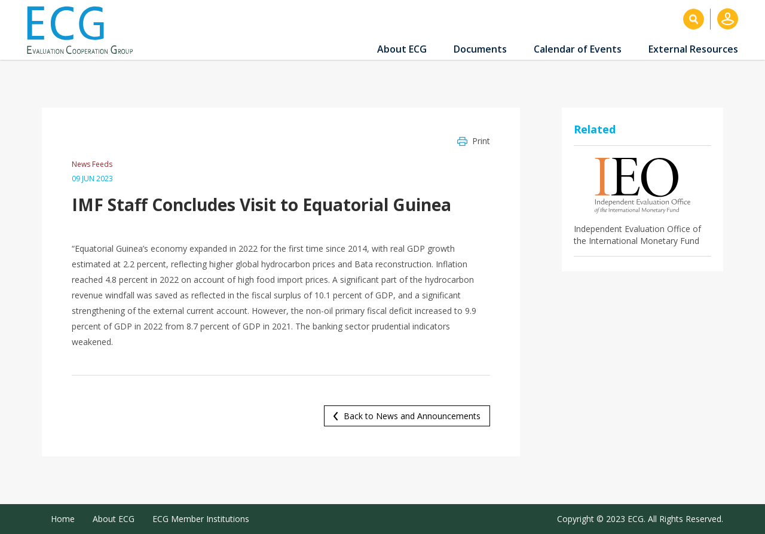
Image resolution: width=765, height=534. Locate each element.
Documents (480, 49)
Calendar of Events (578, 49)
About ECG (402, 49)
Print (481, 141)
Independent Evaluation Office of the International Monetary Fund (637, 234)
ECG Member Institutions (200, 518)
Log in (727, 18)
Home (63, 518)
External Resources (693, 49)
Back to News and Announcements (412, 416)
